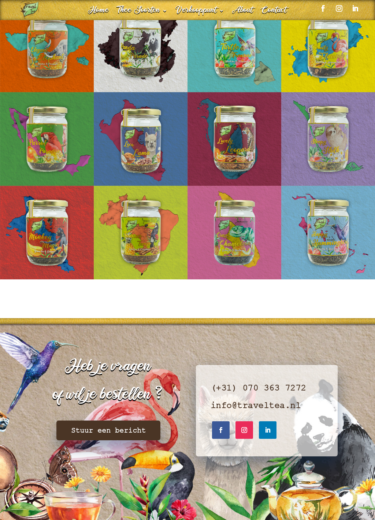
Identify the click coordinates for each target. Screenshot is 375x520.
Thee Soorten (138, 12)
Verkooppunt (196, 12)
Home (98, 12)
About (242, 12)
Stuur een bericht (108, 430)
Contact (274, 12)
